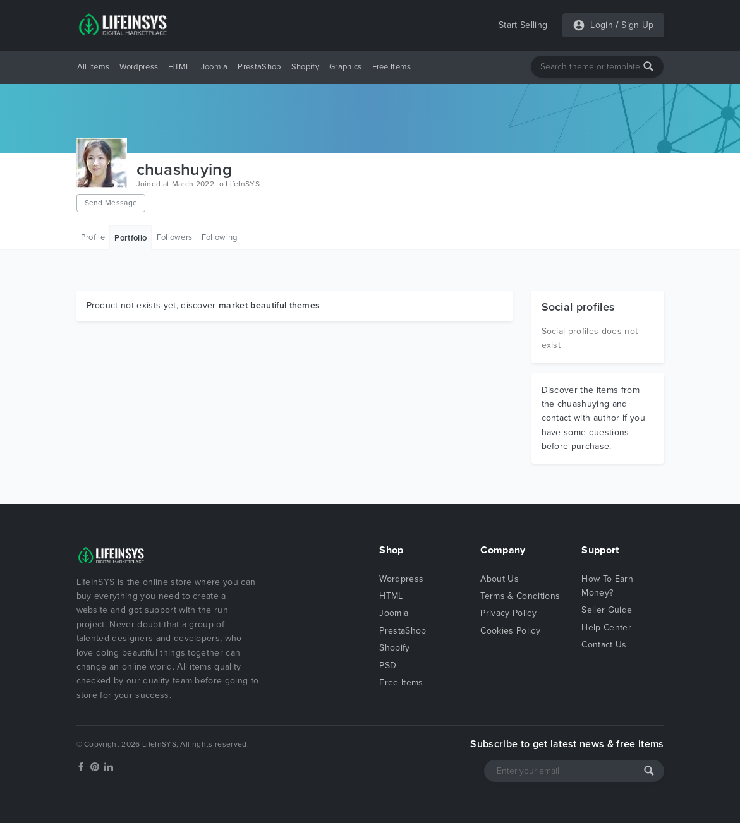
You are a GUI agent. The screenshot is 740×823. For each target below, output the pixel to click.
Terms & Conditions (520, 596)
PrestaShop (259, 67)
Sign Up (637, 25)
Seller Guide (606, 609)
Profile (93, 237)
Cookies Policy (510, 630)
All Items (93, 67)
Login (601, 25)
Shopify (305, 67)
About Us (499, 579)
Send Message (111, 202)
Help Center (606, 627)
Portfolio (130, 238)
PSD (387, 665)
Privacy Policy (508, 613)
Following (220, 237)
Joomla (214, 67)
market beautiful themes (269, 305)
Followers (175, 237)
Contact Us (603, 644)
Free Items (391, 67)
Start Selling (523, 25)
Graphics (345, 67)
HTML (179, 67)
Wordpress (138, 67)
